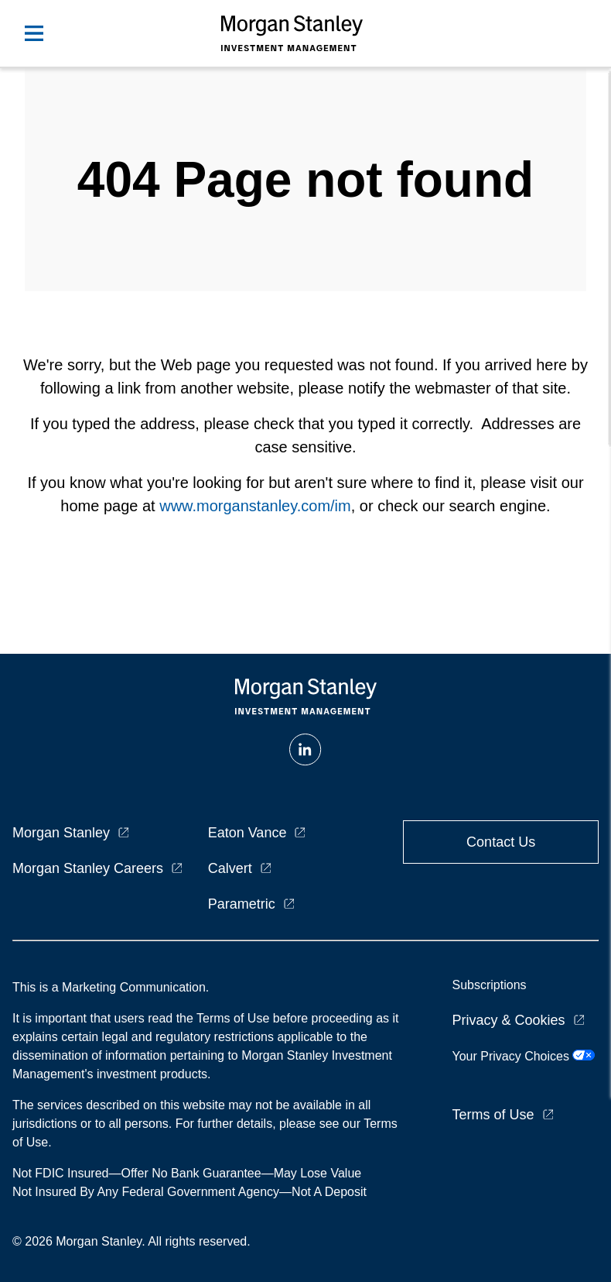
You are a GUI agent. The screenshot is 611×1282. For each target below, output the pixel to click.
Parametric (241, 904)
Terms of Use (493, 1114)
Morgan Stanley (61, 832)
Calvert (230, 868)
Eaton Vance (247, 832)
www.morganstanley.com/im (254, 505)
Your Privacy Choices (523, 1056)
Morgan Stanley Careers (87, 868)
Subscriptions (489, 985)
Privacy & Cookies (508, 1020)
